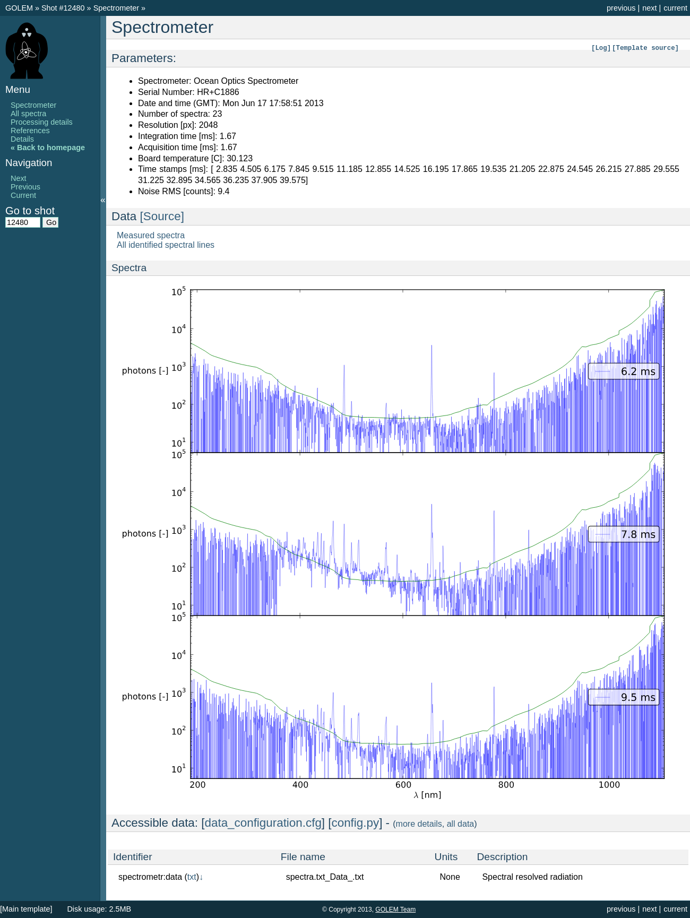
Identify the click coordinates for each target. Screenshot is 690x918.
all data (461, 823)
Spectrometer (117, 8)
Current (23, 195)
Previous (25, 187)
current (675, 8)
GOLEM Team (395, 909)
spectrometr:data (150, 876)
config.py (356, 822)
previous (621, 8)
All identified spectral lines (165, 244)
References (30, 130)
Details (22, 139)
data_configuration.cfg (263, 822)
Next (19, 178)
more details (419, 823)
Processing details (42, 122)
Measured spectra (151, 235)
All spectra (28, 113)
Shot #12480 (63, 8)
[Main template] (26, 909)
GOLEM (20, 8)
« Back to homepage (48, 147)
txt (191, 876)
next (649, 8)
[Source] (162, 216)
